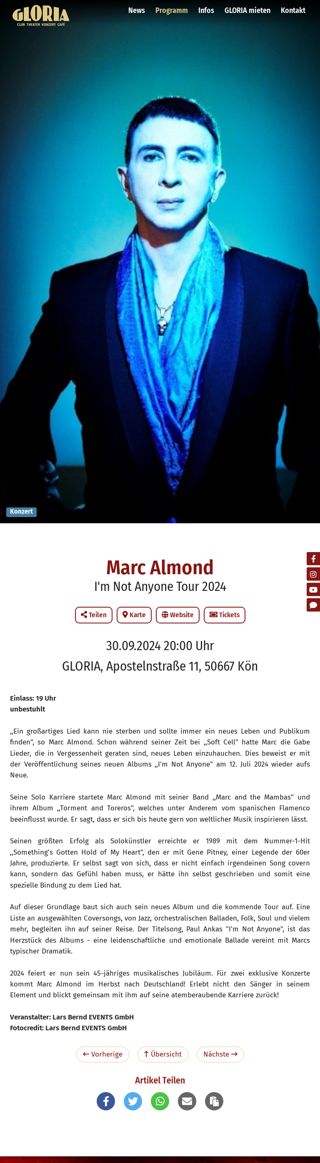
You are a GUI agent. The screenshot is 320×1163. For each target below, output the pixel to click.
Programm (171, 10)
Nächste (220, 1054)
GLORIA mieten (247, 10)
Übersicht (163, 1054)
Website (178, 615)
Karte (134, 615)
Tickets (225, 615)
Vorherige (102, 1054)
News (136, 10)
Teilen (94, 615)
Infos (206, 10)
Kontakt (293, 10)
